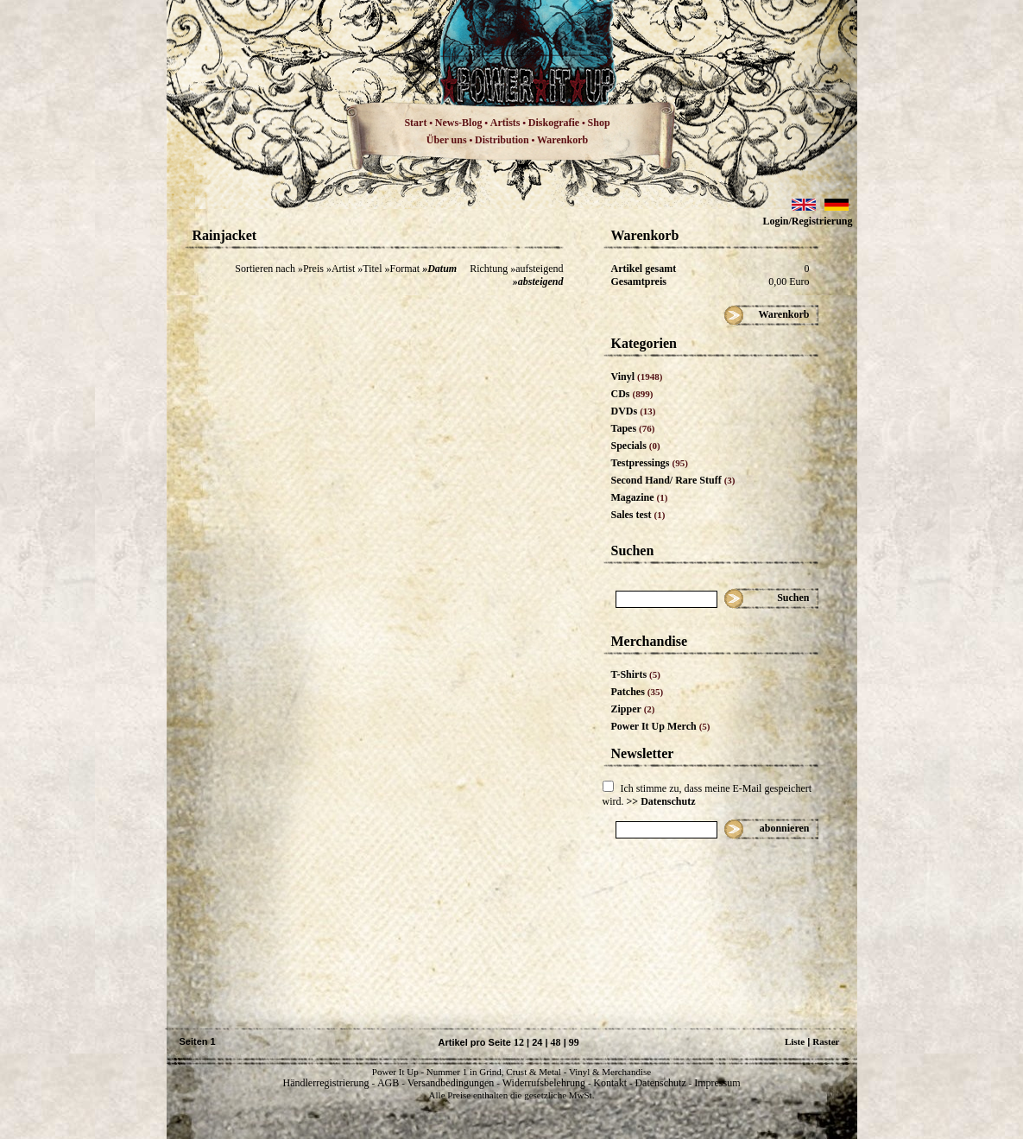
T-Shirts (635, 674)
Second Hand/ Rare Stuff (673, 480)
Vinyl (637, 376)
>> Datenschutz (661, 801)
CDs (632, 394)
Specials (635, 446)
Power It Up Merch (660, 726)
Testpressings (649, 463)
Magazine (639, 497)
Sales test (638, 515)
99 (574, 1042)
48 (556, 1042)
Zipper (633, 709)
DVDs (633, 411)
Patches (637, 692)
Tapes (633, 428)
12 (519, 1042)
